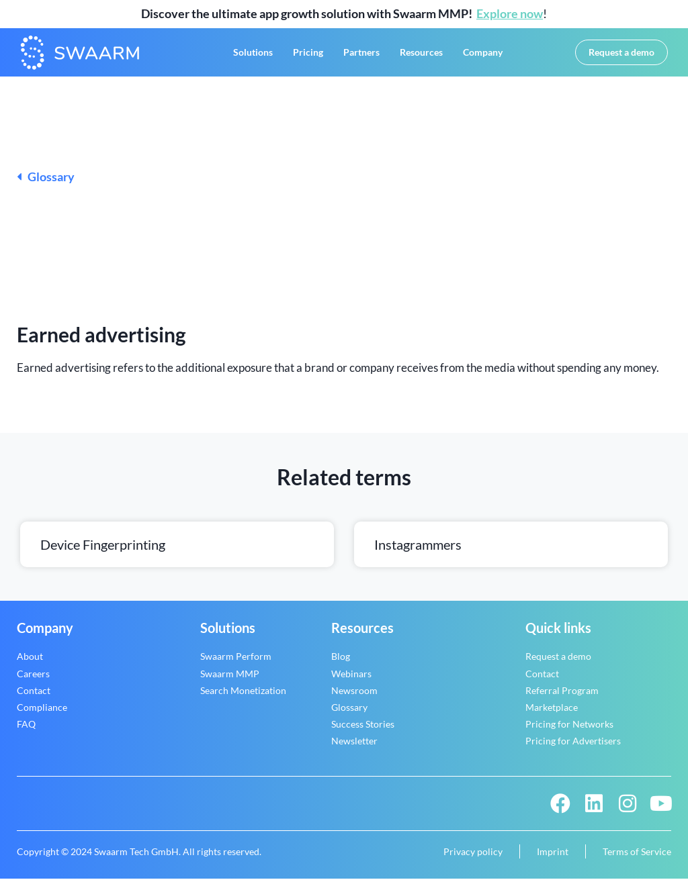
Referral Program (562, 695)
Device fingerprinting (102, 549)
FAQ (26, 728)
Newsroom (354, 695)
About (30, 661)
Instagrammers (418, 549)
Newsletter (354, 745)
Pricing (308, 54)
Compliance (42, 712)
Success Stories (362, 728)
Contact (33, 695)
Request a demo (558, 661)
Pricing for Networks (569, 728)
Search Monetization (243, 695)
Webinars (351, 678)
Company (483, 54)
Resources (421, 54)
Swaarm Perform (235, 661)
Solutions (253, 54)
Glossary (46, 182)
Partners (361, 54)
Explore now (509, 13)
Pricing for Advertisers (573, 745)
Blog (340, 661)
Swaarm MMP (229, 678)
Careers (33, 678)
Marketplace (551, 712)
